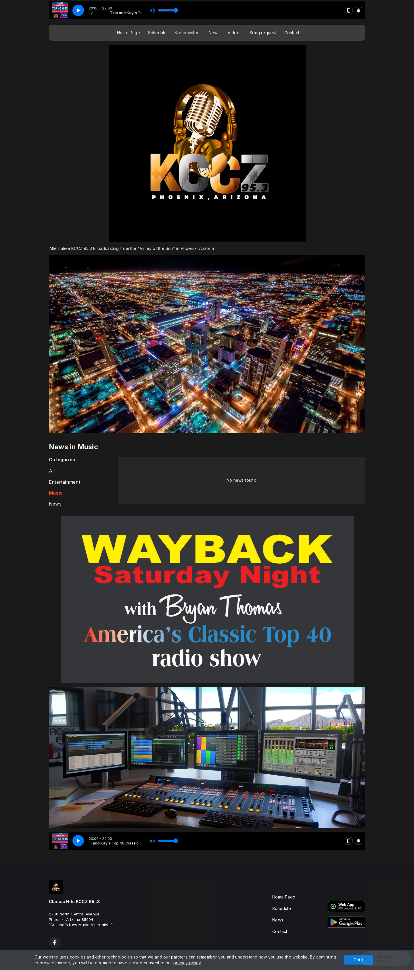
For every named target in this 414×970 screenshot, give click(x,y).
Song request (263, 32)
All (52, 471)
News (214, 32)
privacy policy (187, 962)
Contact (291, 32)
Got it (358, 959)
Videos (234, 32)
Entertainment (64, 482)
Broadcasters (188, 32)
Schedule (157, 32)
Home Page (128, 32)
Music (56, 493)
